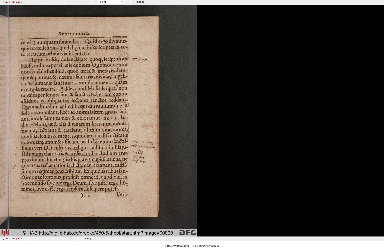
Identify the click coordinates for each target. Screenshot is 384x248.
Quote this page (12, 2)
